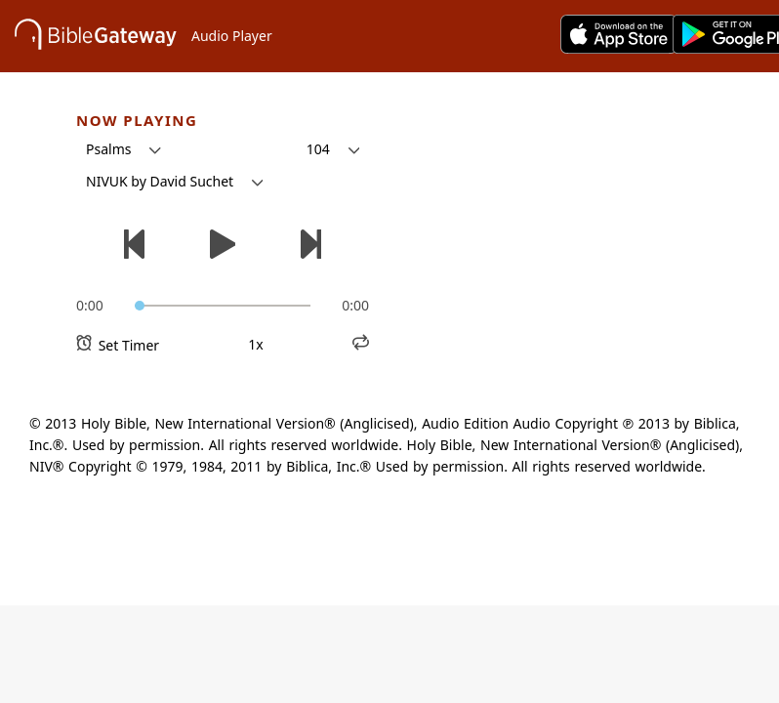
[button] (123, 149)
